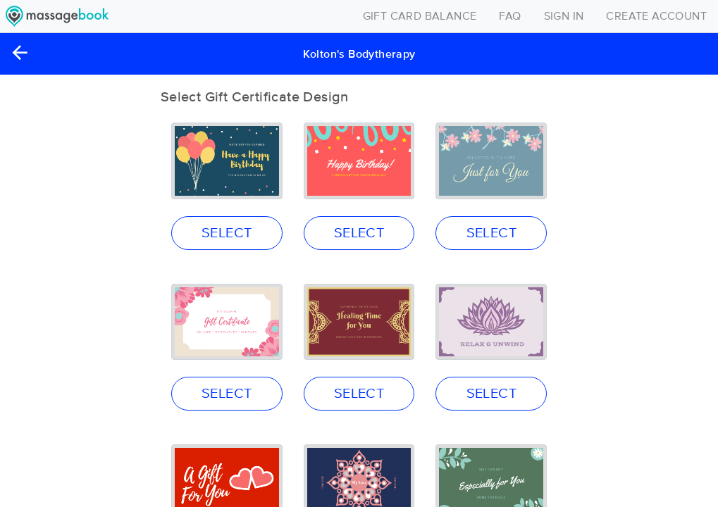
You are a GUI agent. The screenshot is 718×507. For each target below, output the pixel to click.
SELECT (227, 233)
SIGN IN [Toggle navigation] (564, 16)
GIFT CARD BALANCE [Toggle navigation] (420, 16)
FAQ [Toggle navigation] (510, 16)
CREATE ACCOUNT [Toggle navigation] (656, 16)
